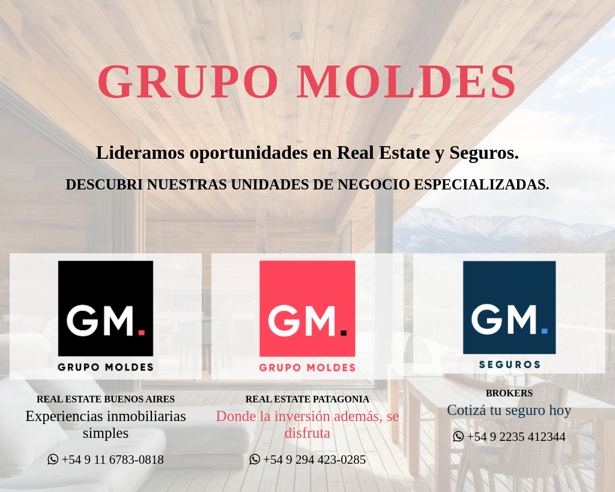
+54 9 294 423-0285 (307, 459)
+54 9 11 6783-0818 (105, 459)
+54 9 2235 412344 (509, 436)
